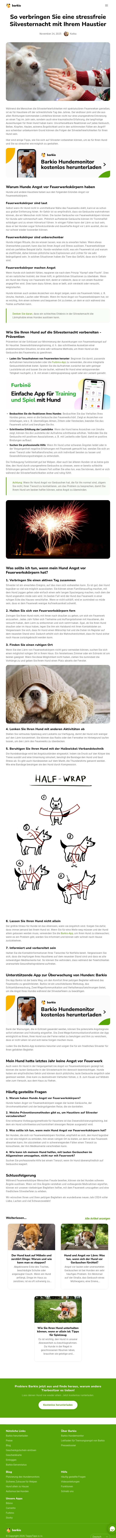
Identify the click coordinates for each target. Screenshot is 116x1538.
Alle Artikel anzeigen (97, 1218)
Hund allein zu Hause (17, 1486)
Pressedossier (68, 1445)
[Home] (13, 1531)
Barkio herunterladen (17, 1435)
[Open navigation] (106, 5)
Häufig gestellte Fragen (73, 1476)
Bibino (9, 1503)
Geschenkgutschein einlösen (21, 1450)
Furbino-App (59, 362)
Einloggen (11, 1459)
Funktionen (67, 1486)
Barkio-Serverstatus (16, 1464)
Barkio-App (67, 933)
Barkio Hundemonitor (72, 1435)
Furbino (10, 1512)
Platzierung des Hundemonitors (22, 1476)
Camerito (11, 1508)
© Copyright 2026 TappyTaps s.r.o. (24, 1536)
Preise (9, 1440)
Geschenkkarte (14, 1455)
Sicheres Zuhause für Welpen (21, 1481)
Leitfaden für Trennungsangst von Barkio (83, 1440)
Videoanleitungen (70, 1481)
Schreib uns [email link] (67, 1491)
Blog (8, 1445)
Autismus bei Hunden (17, 1491)
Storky (9, 1517)
